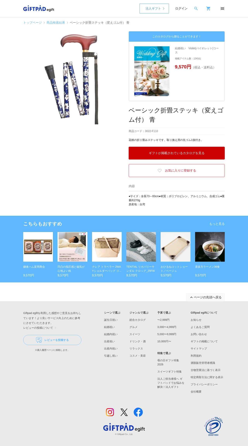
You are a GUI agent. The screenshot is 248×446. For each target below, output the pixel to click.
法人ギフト (153, 8)
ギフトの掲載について (204, 341)
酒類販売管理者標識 (203, 362)
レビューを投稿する (52, 340)
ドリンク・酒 (137, 341)
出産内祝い (111, 348)
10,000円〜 (164, 341)
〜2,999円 (163, 319)
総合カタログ (137, 319)
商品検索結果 (55, 22)
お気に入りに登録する (176, 170)
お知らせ (196, 319)
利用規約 (196, 355)
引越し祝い (111, 355)
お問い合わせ (199, 334)
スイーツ (134, 334)
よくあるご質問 (200, 327)
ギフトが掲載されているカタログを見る (177, 153)
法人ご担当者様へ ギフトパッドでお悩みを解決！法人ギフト (170, 382)
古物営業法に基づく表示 (205, 370)
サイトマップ (199, 348)
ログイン (181, 8)
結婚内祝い (111, 334)
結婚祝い (109, 327)
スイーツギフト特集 (169, 371)
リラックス (136, 348)
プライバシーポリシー (204, 384)
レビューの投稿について (40, 327)
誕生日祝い (111, 319)
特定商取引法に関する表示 (207, 377)
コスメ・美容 (137, 355)
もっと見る (217, 223)
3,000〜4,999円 (166, 327)
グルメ (133, 327)
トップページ (32, 22)
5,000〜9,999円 (166, 334)
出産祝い (109, 341)
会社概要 (196, 391)
